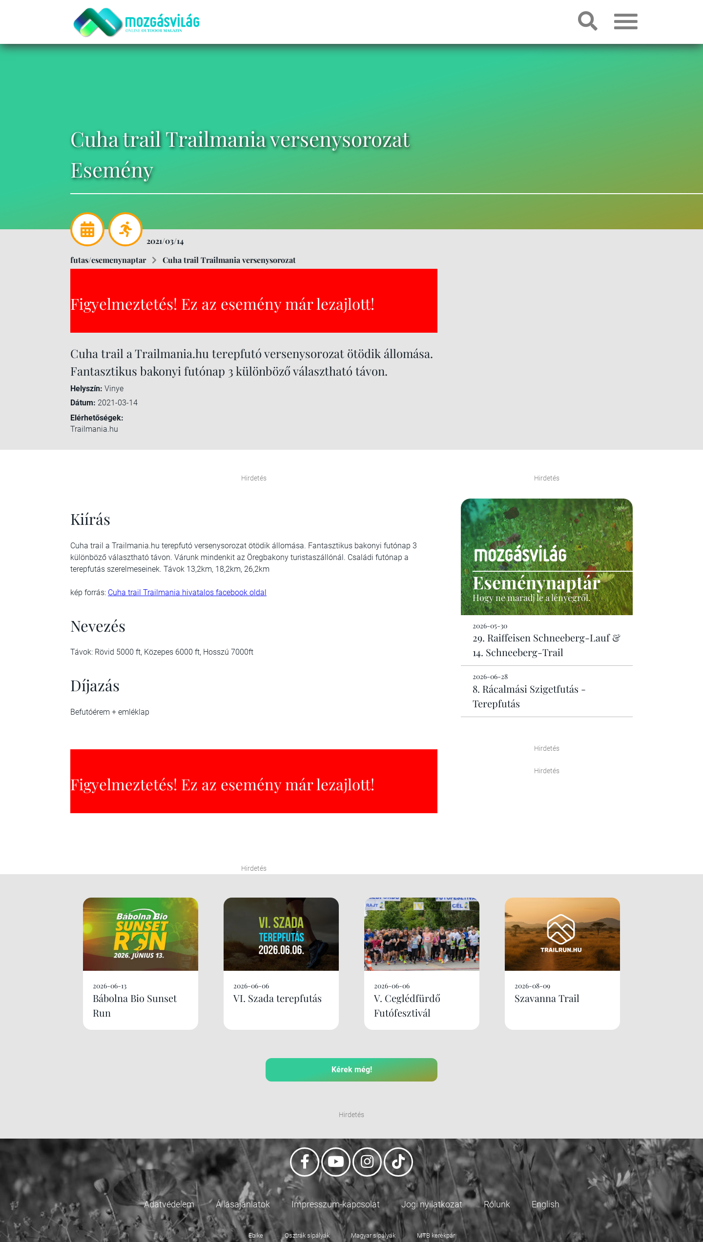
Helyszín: (86, 388)
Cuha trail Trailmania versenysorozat (229, 260)
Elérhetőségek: (97, 417)
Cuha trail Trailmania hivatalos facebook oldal (187, 592)
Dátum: (83, 402)
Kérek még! (351, 1069)
